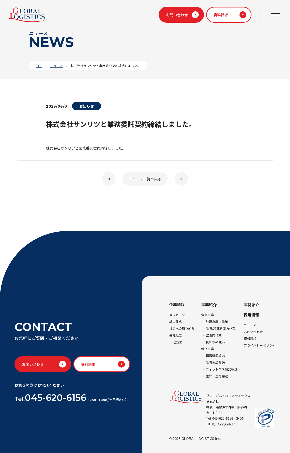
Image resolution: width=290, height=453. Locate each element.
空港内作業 (214, 335)
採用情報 (251, 314)
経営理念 (175, 321)
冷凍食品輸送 (215, 362)
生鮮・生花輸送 (217, 376)
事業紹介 (209, 304)
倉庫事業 (207, 314)
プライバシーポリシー (260, 345)
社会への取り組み (182, 328)
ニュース (56, 65)
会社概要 (175, 335)
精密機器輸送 (215, 355)
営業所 (178, 342)
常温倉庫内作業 (217, 321)
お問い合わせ (177, 14)
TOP (39, 65)
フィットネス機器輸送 (221, 369)
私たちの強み (215, 342)
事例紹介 (251, 304)
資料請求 (221, 14)
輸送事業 (207, 348)
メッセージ (177, 314)
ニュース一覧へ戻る (145, 179)
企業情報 (177, 304)
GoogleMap (226, 424)
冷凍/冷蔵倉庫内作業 (220, 328)
